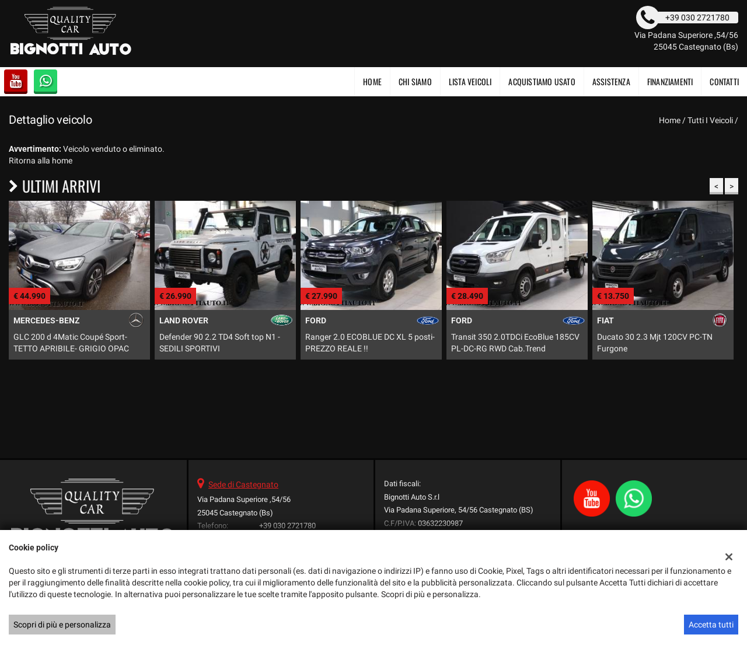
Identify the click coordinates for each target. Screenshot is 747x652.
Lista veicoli (470, 81)
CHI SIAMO (415, 81)
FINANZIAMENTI (670, 81)
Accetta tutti (711, 624)
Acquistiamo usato (541, 81)
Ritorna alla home (40, 160)
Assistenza (611, 81)
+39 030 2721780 (287, 525)
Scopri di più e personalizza (62, 624)
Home (372, 81)
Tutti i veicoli (710, 120)
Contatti (724, 81)
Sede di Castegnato (243, 484)
